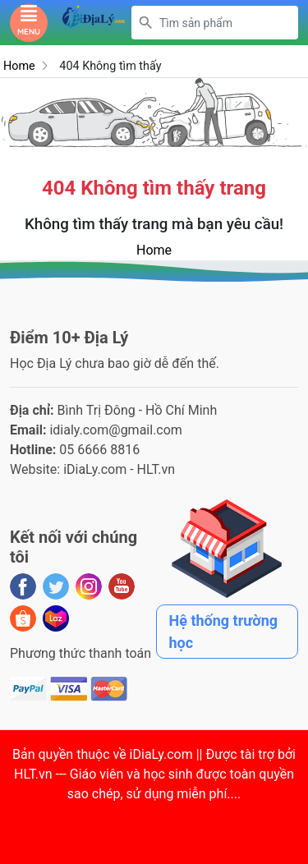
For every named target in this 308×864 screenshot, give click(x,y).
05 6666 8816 (99, 449)
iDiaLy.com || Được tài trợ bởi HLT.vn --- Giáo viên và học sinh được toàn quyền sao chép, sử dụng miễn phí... (155, 774)
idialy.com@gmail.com (115, 430)
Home (19, 66)
